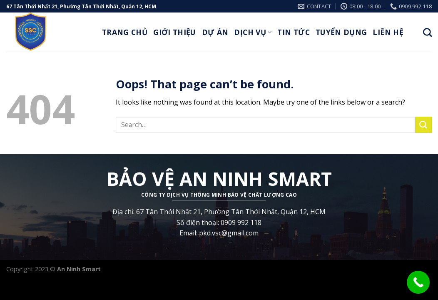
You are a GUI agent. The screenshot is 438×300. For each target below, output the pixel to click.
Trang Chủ (124, 32)
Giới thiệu (174, 32)
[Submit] (423, 125)
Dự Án (215, 32)
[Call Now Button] (418, 282)
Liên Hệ (388, 32)
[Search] (427, 32)
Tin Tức (293, 32)
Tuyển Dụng (341, 32)
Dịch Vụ (252, 32)
